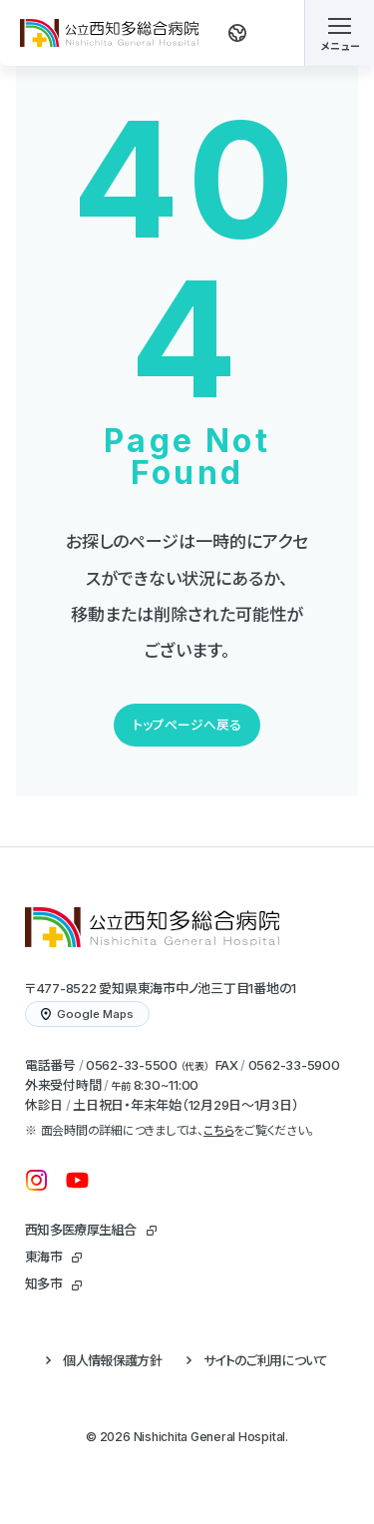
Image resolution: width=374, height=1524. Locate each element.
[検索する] (265, 33)
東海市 (43, 1257)
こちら (218, 1130)
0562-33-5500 (132, 1065)
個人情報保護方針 (112, 1360)
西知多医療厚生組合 (80, 1230)
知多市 (43, 1283)
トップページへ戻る (187, 725)
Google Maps (87, 1014)
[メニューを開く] (339, 33)
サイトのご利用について (265, 1360)
